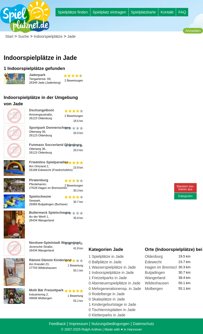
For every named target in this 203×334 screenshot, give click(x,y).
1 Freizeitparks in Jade (108, 278)
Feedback (57, 324)
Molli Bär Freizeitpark (46, 290)
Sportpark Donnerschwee (49, 128)
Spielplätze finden (73, 12)
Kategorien (185, 196)
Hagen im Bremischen (163, 267)
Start (9, 36)
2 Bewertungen (73, 78)
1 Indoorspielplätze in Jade (111, 272)
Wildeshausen (157, 283)
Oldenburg (154, 256)
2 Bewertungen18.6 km (73, 115)
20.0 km (73, 131)
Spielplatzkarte (143, 12)
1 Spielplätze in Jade (106, 256)
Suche (23, 36)
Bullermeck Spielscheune (49, 212)
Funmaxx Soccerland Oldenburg (55, 145)
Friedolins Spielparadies (48, 162)
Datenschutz (143, 324)
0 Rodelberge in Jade (107, 294)
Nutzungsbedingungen (110, 324)
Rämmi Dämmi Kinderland (50, 260)
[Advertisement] (145, 79)
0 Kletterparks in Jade (107, 315)
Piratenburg (38, 180)
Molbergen (154, 289)
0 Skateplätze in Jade (107, 299)
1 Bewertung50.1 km (73, 265)
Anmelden (193, 31)
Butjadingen (155, 272)
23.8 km (73, 165)
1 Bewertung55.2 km (73, 295)
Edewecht (153, 262)
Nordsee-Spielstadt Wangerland (54, 243)
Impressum (78, 324)
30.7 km (73, 199)
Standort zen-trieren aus (185, 188)
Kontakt (167, 12)
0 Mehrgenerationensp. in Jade (115, 289)
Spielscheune (40, 196)
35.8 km (73, 216)
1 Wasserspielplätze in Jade (112, 267)
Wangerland (155, 278)
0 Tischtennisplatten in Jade (112, 310)
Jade (71, 36)
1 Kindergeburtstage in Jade (112, 304)
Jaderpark (37, 75)
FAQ (182, 12)
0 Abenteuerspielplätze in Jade (114, 283)
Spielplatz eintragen (109, 12)
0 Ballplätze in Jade (105, 262)
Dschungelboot (41, 110)
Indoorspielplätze (48, 36)
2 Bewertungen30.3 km (73, 185)
